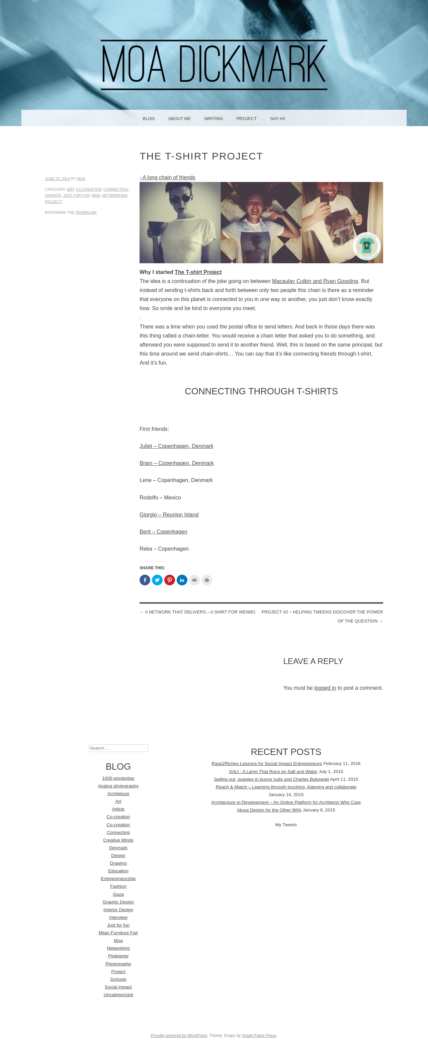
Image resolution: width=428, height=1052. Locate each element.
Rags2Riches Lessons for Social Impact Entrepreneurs (266, 763)
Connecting (115, 189)
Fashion (53, 195)
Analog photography (118, 785)
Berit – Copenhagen (163, 532)
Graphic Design (118, 901)
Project (247, 118)
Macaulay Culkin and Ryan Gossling (315, 281)
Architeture (118, 793)
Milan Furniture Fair (118, 932)
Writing (213, 118)
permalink (86, 212)
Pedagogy (118, 955)
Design (118, 855)
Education (118, 870)
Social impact (118, 986)
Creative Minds (118, 840)
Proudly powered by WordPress (179, 1035)
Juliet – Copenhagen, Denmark (176, 446)
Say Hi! (277, 118)
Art (70, 189)
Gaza (118, 894)
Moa (81, 179)
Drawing (118, 863)
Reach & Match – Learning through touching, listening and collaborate (286, 786)
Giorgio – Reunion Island (169, 514)
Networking (114, 195)
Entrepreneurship (118, 878)
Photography (118, 963)
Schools (118, 979)
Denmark (118, 847)
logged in (325, 688)
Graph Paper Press (259, 1035)
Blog (149, 118)
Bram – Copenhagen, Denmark (176, 463)
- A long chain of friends (167, 177)
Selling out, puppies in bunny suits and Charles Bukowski (271, 779)
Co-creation (88, 189)
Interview (118, 917)
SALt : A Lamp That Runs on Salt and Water (273, 771)
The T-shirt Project (198, 272)
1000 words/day (118, 778)
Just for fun (76, 195)
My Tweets (286, 824)
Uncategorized (118, 994)
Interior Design (118, 909)
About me (179, 118)
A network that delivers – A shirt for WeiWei (197, 611)
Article (118, 808)
